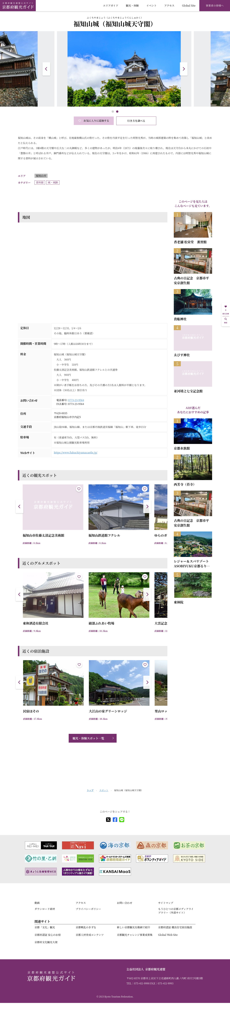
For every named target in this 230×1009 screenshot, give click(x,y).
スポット (103, 790)
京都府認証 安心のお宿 (47, 935)
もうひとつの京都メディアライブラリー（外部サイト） (176, 910)
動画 (37, 903)
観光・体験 (132, 5)
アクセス (169, 5)
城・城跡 (53, 182)
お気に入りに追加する (93, 120)
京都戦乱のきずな (86, 927)
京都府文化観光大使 (45, 942)
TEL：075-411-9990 (138, 983)
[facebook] (115, 819)
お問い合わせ (124, 903)
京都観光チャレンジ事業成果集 (135, 935)
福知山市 (41, 176)
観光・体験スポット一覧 (88, 738)
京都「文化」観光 (44, 927)
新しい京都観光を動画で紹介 (133, 927)
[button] (184, 68)
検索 (225, 321)
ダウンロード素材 (44, 909)
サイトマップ (165, 903)
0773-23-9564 (76, 400)
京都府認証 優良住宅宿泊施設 (175, 927)
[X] (108, 819)
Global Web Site (168, 935)
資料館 (40, 182)
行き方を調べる (136, 121)
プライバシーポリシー (88, 909)
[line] (121, 819)
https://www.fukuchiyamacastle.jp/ (75, 452)
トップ (90, 790)
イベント (151, 5)
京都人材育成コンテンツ (90, 935)
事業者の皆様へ (215, 5)
